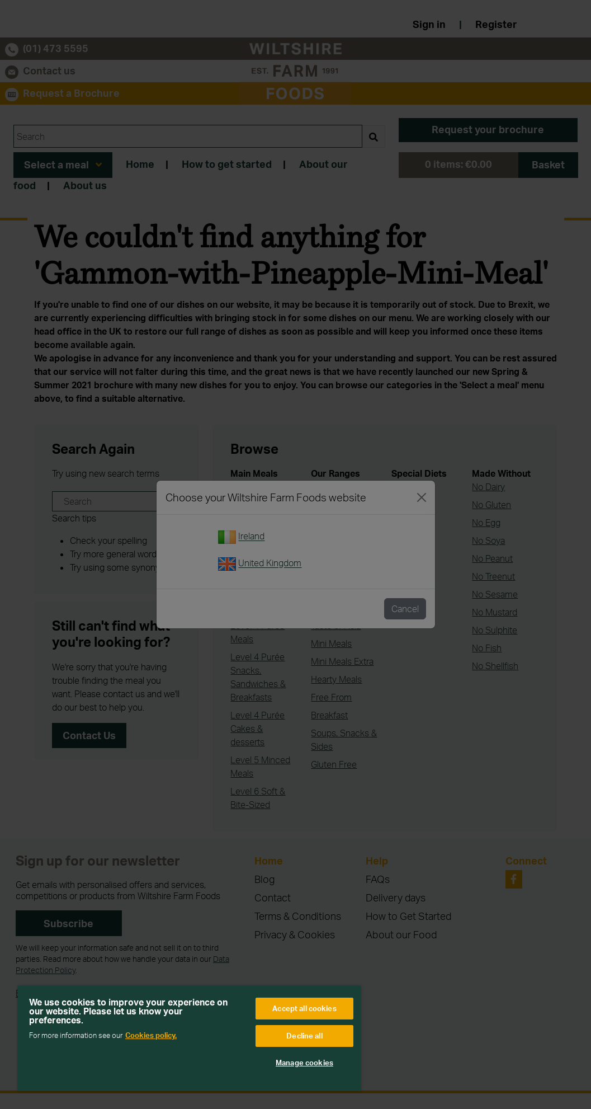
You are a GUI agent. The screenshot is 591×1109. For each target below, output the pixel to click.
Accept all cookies (304, 1008)
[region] (189, 1038)
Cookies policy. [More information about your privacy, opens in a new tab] (151, 1035)
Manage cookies (304, 1062)
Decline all (304, 1035)
